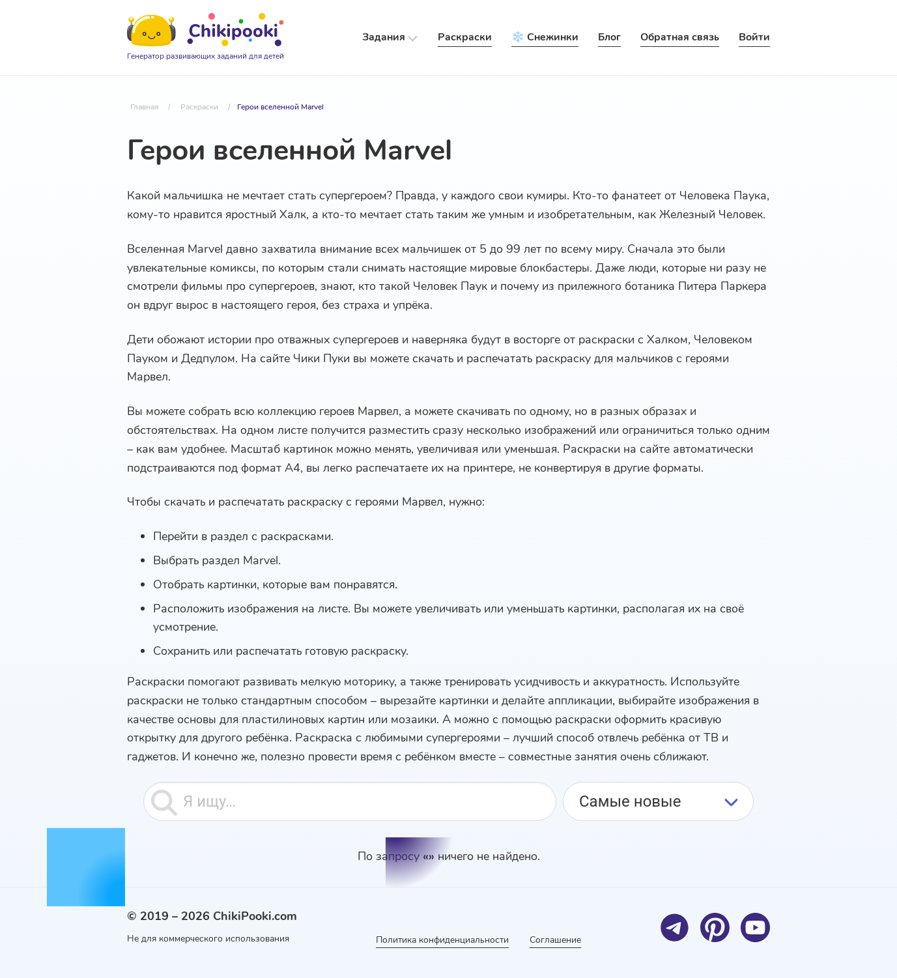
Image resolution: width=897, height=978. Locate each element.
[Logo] (205, 38)
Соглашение (555, 940)
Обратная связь (679, 37)
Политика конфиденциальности (442, 940)
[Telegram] (674, 927)
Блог (609, 37)
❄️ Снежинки (544, 37)
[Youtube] (755, 927)
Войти (754, 37)
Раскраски (465, 37)
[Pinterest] (715, 927)
